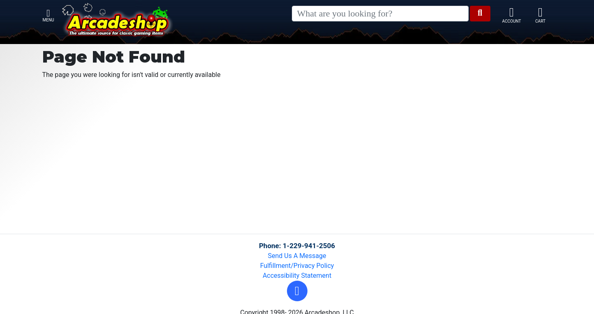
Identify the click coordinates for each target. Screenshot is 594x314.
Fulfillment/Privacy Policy (297, 266)
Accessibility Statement (297, 275)
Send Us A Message (297, 256)
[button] (297, 291)
